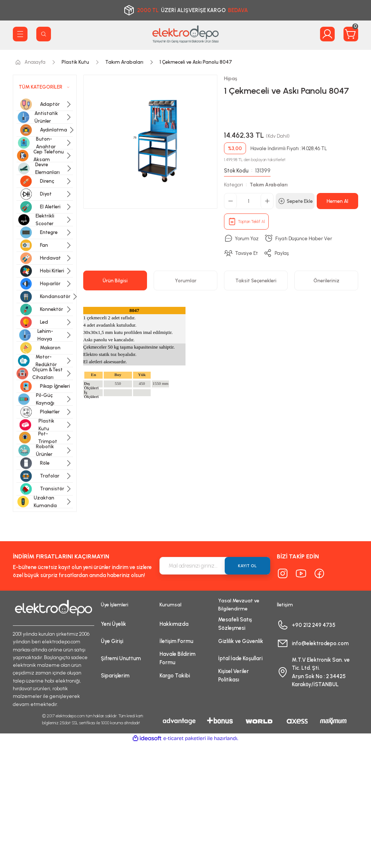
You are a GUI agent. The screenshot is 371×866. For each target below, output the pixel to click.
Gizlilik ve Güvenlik (240, 641)
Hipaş (230, 78)
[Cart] (351, 34)
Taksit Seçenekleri (255, 280)
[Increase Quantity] (267, 201)
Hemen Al (337, 201)
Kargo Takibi (174, 675)
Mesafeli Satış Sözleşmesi (235, 623)
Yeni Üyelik (113, 624)
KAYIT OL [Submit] (247, 565)
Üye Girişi (112, 641)
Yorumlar (185, 280)
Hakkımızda (173, 624)
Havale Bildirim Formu (177, 658)
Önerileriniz (326, 280)
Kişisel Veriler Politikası (233, 675)
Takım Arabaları (268, 184)
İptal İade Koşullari (240, 658)
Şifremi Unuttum (121, 658)
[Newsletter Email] (214, 566)
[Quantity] (249, 201)
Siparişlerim (115, 675)
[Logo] (185, 34)
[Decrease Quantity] (230, 201)
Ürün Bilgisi (115, 280)
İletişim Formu (176, 641)
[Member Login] (327, 34)
